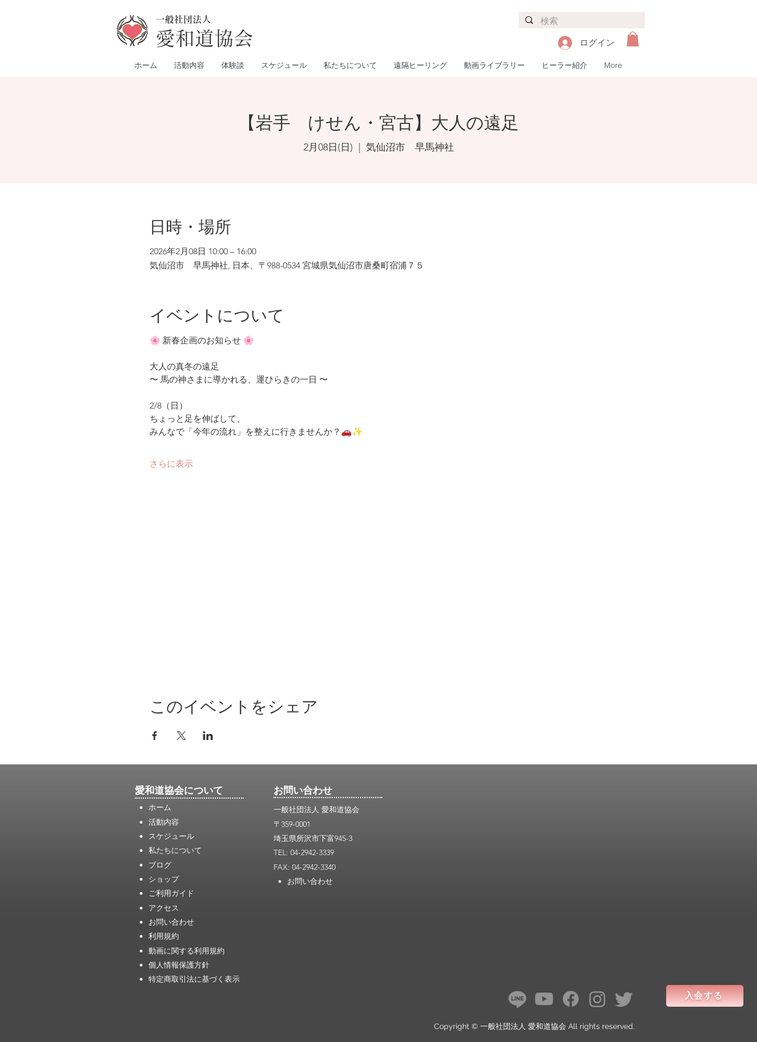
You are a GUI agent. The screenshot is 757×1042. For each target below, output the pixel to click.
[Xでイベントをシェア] (181, 735)
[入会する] (704, 996)
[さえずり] (624, 998)
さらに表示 (171, 464)
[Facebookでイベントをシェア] (155, 735)
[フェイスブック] (570, 998)
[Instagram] (597, 998)
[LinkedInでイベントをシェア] (208, 735)
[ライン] (517, 998)
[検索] (581, 21)
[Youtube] (544, 998)
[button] (632, 39)
